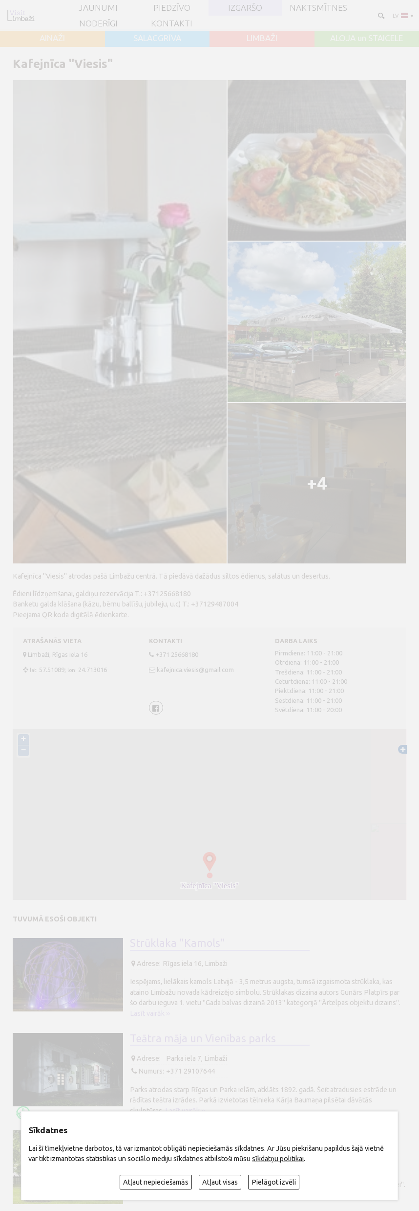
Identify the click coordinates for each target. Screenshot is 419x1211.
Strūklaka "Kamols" (177, 943)
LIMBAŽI (262, 38)
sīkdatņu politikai (278, 1159)
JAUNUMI (98, 7)
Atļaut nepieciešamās (156, 1182)
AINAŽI (52, 38)
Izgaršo (245, 7)
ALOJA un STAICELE (366, 38)
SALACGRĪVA (157, 38)
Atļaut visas (220, 1182)
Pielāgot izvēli (273, 1182)
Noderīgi (98, 23)
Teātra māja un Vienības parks (203, 1038)
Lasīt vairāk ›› (150, 1013)
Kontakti (171, 23)
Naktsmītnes (318, 7)
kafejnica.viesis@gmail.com (195, 669)
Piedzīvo (171, 7)
